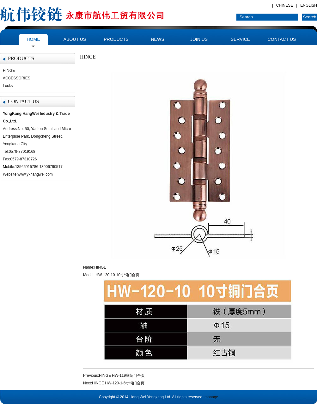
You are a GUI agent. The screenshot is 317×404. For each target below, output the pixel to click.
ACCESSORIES (16, 78)
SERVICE (240, 39)
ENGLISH (308, 5)
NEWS (157, 39)
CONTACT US (282, 39)
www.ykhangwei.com (34, 174)
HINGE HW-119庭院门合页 (122, 375)
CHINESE (284, 5)
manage (211, 397)
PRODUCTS (116, 39)
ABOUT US (75, 39)
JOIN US (199, 39)
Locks (8, 86)
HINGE (9, 70)
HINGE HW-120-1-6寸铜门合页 (118, 383)
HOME (33, 39)
